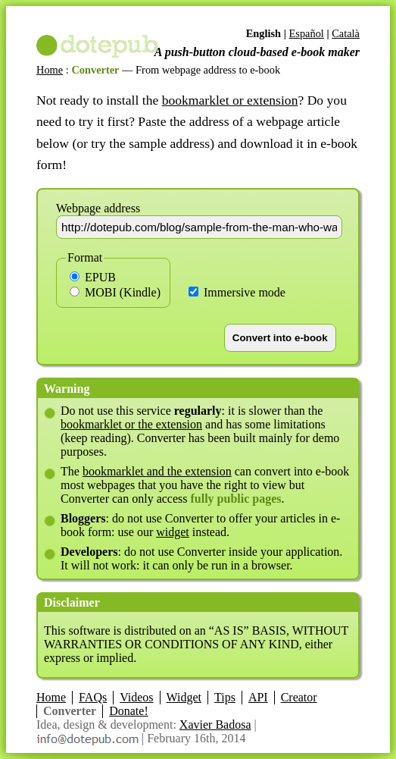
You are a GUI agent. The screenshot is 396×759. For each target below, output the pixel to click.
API (258, 697)
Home (49, 70)
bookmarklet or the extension (131, 424)
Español (305, 33)
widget (172, 531)
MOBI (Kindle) (115, 292)
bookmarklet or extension (230, 100)
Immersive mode (237, 292)
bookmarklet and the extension (157, 471)
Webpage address (98, 208)
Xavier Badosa (215, 724)
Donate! (128, 710)
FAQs (93, 697)
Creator (299, 697)
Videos (136, 697)
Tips (224, 697)
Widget (184, 697)
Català (346, 33)
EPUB (93, 277)
